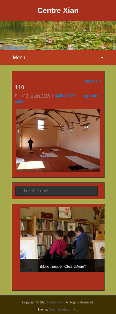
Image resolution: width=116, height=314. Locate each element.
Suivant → (93, 81)
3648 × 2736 (65, 96)
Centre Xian (58, 10)
